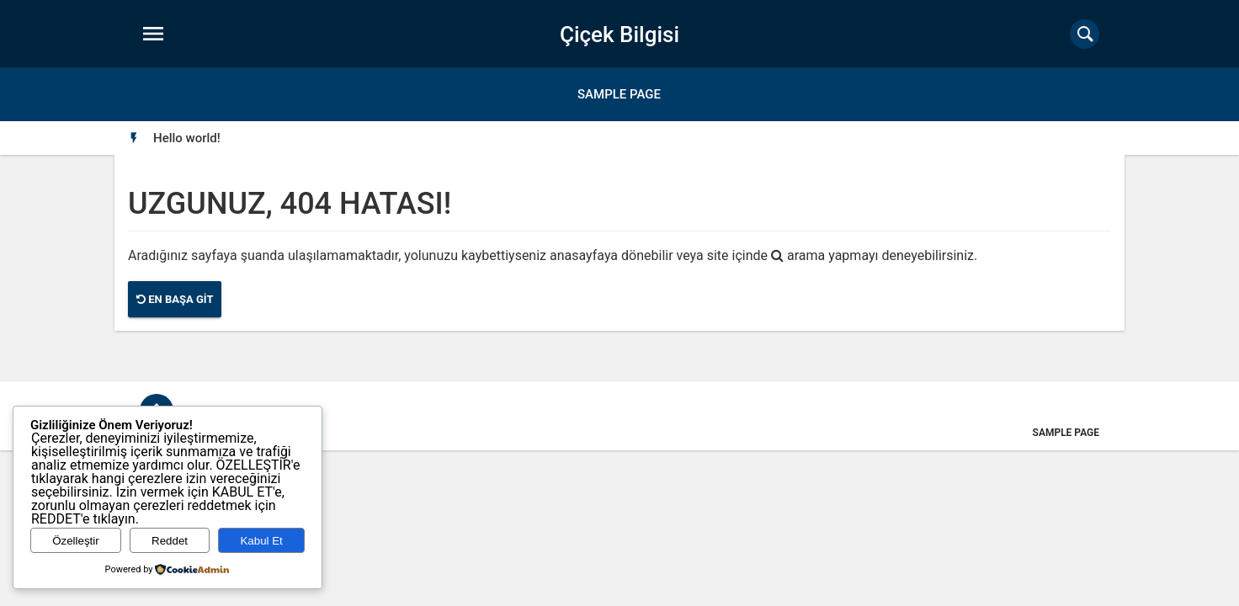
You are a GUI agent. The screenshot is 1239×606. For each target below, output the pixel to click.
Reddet (170, 540)
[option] (187, 138)
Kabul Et (261, 540)
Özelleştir (75, 540)
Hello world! (187, 138)
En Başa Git (174, 299)
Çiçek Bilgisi (619, 34)
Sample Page (619, 94)
